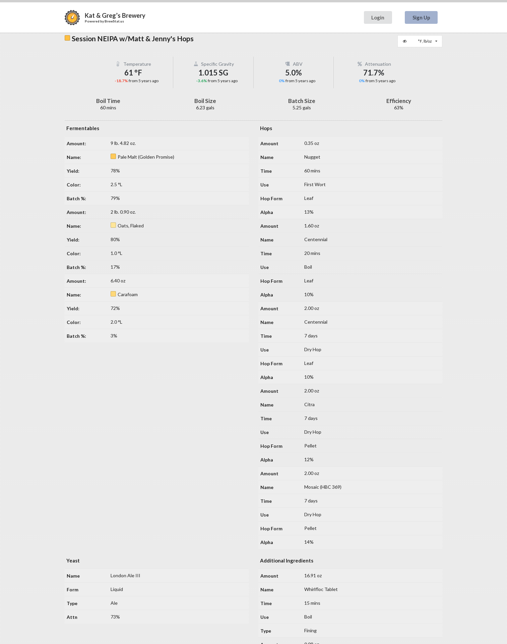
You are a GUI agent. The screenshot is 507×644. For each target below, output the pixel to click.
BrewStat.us (114, 21)
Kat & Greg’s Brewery (115, 15)
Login (377, 17)
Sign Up (421, 17)
